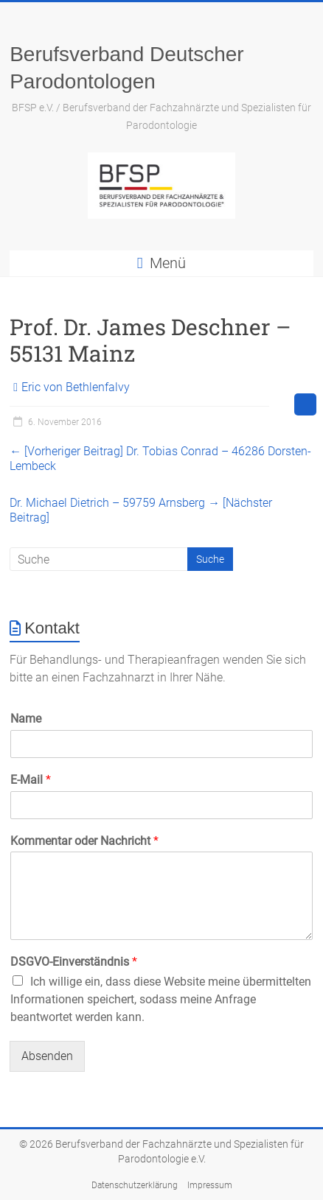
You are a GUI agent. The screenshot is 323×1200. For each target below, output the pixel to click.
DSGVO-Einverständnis (73, 962)
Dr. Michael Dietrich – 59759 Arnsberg (141, 510)
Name (25, 719)
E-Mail (30, 780)
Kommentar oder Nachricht (84, 841)
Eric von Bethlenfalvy (75, 387)
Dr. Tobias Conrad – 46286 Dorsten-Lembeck (160, 458)
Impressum (209, 1185)
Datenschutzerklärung (134, 1185)
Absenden (47, 1056)
